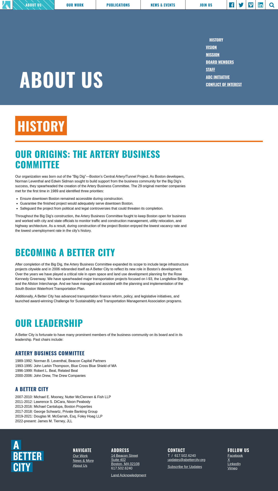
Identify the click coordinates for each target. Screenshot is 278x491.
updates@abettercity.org (186, 460)
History (216, 40)
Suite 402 (118, 460)
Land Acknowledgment (128, 475)
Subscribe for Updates (185, 467)
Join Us (206, 5)
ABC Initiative (218, 77)
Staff (210, 69)
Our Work (75, 5)
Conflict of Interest (224, 84)
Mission (212, 54)
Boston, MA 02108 (125, 464)
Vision (211, 47)
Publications (118, 5)
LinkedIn (234, 464)
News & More (83, 461)
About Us (34, 5)
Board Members (220, 62)
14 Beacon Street (124, 456)
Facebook (235, 456)
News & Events (163, 5)
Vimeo (232, 468)
